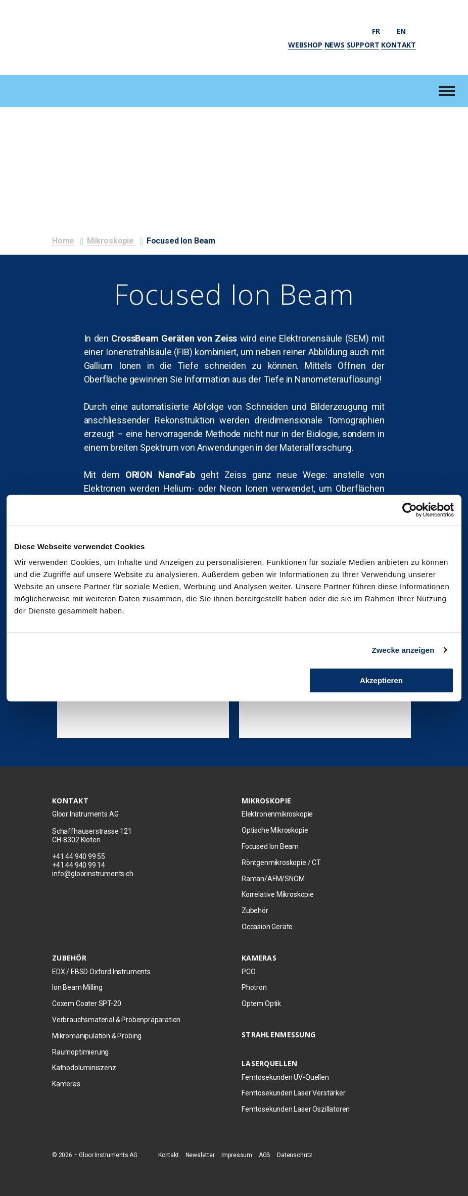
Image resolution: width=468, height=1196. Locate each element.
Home (63, 241)
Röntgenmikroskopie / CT (281, 862)
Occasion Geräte (267, 927)
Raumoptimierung (80, 1052)
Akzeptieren (381, 680)
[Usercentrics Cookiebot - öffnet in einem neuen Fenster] (409, 509)
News (334, 45)
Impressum (236, 1155)
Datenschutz (294, 1155)
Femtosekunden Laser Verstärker (294, 1093)
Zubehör (255, 910)
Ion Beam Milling (77, 987)
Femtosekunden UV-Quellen (285, 1077)
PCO (248, 972)
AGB (264, 1155)
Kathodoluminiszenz (84, 1068)
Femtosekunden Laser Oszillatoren (296, 1109)
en (406, 31)
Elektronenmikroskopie (277, 814)
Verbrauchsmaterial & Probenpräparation (116, 1020)
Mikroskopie (111, 241)
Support (363, 45)
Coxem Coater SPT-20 (86, 1003)
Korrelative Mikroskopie (278, 894)
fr (380, 31)
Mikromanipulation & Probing (97, 1036)
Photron (254, 987)
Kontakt (398, 45)
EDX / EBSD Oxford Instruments (101, 972)
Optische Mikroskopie (275, 830)
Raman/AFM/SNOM (273, 879)
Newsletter (200, 1155)
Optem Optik (261, 1003)
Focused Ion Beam (270, 846)
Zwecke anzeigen (403, 650)
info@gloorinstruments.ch (92, 874)
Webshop (305, 45)
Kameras (66, 1084)
